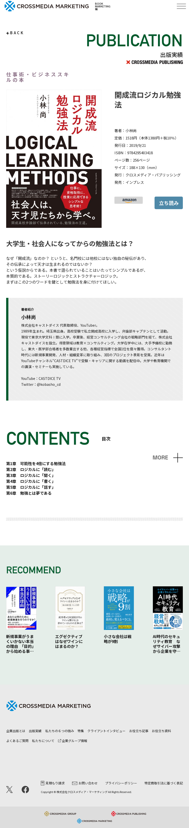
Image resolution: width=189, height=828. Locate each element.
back (17, 32)
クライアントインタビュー (106, 730)
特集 (81, 730)
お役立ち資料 (161, 730)
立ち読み (169, 202)
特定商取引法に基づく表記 (163, 783)
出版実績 (35, 730)
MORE (160, 457)
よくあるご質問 (17, 740)
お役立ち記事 (138, 730)
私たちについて (43, 740)
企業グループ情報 (72, 740)
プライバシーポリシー (121, 783)
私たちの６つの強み (59, 730)
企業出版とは (15, 730)
